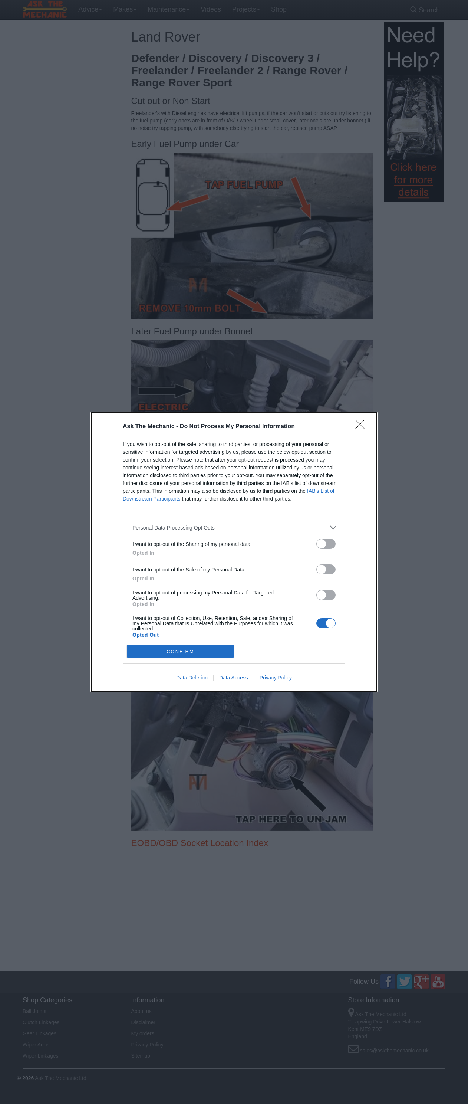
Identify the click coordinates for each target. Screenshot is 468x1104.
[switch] (326, 544)
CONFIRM (180, 651)
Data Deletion (192, 678)
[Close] (362, 427)
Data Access (233, 678)
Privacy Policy (276, 678)
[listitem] (234, 527)
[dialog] (234, 552)
